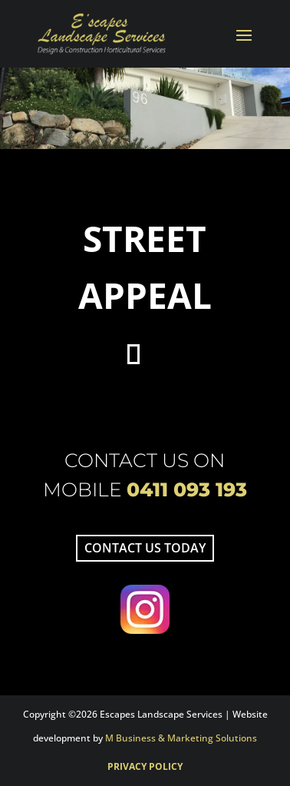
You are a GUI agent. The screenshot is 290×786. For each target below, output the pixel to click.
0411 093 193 (187, 489)
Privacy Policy (145, 766)
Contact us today (145, 547)
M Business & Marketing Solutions (181, 738)
